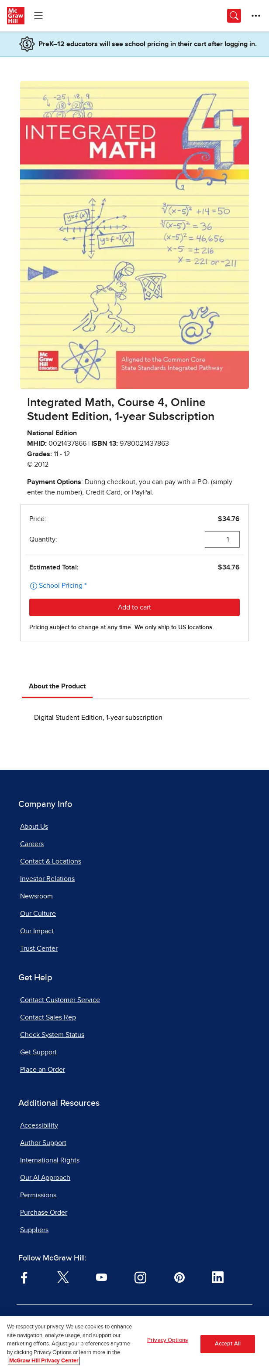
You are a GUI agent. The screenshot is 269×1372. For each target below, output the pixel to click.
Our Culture (38, 913)
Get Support (38, 1052)
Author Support (43, 1142)
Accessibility (39, 1125)
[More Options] (256, 16)
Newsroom (36, 896)
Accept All (228, 1345)
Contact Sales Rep (48, 1017)
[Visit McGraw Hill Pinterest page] (179, 1276)
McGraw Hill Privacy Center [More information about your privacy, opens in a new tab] (44, 1362)
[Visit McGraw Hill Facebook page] (24, 1276)
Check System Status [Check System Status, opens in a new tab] (52, 1034)
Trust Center (39, 948)
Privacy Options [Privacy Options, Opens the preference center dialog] (167, 1342)
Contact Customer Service (60, 999)
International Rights (49, 1160)
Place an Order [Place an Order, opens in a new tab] (42, 1069)
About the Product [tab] (57, 686)
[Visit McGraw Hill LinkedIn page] (218, 1276)
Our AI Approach (45, 1177)
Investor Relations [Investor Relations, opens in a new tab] (47, 878)
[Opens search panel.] (234, 16)
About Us (34, 826)
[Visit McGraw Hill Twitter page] (63, 1276)
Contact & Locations (50, 861)
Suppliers (34, 1229)
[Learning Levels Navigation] (38, 16)
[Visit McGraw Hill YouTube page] (101, 1276)
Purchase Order (43, 1212)
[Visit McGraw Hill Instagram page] (140, 1276)
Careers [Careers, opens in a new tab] (32, 843)
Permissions (38, 1195)
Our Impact (37, 931)
